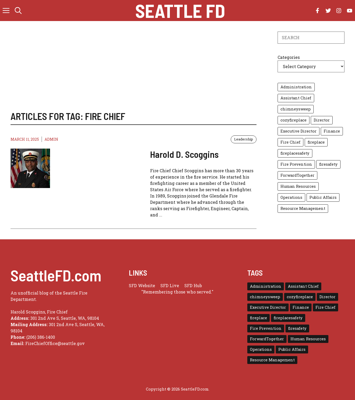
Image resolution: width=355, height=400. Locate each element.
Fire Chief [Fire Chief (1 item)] (290, 142)
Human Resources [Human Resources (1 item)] (298, 186)
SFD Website (142, 285)
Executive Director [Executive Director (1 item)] (298, 131)
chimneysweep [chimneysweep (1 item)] (295, 109)
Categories (289, 57)
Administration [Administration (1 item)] (296, 86)
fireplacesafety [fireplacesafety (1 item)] (294, 153)
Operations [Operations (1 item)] (291, 197)
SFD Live (169, 285)
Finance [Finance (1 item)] (332, 131)
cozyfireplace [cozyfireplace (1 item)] (293, 120)
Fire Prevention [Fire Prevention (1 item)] (296, 164)
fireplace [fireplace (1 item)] (316, 142)
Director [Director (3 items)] (322, 120)
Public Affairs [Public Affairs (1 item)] (323, 197)
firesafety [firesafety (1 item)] (328, 164)
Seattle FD (180, 10)
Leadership (243, 139)
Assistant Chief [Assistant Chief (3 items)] (295, 97)
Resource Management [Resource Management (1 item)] (302, 208)
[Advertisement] (134, 71)
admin (51, 139)
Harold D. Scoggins (184, 154)
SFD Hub (193, 285)
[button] (18, 10)
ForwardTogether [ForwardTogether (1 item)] (297, 175)
